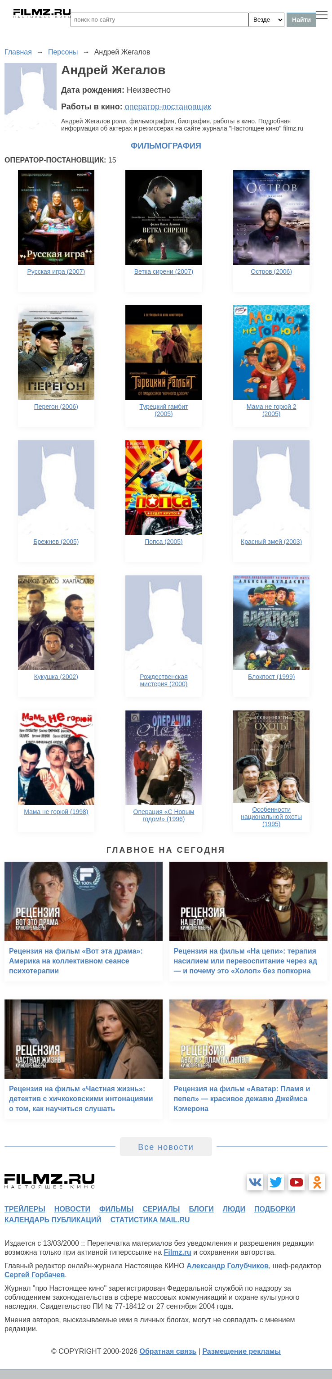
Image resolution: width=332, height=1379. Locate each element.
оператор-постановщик (168, 106)
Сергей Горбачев (34, 1275)
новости (72, 1209)
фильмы (116, 1209)
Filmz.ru (177, 1252)
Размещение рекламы (241, 1351)
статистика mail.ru (150, 1220)
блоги (201, 1209)
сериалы (161, 1209)
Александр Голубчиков (227, 1266)
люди (234, 1209)
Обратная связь (168, 1351)
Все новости (166, 1147)
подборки (274, 1209)
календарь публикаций (53, 1220)
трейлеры (24, 1209)
